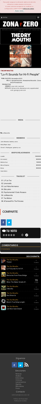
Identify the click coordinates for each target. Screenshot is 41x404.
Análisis (18, 376)
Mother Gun (4, 162)
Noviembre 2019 (16, 78)
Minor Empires (5, 165)
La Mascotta (6, 133)
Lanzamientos (21, 382)
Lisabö (2, 156)
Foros (18, 388)
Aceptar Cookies (19, 11)
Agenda (18, 384)
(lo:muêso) (4, 159)
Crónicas (19, 380)
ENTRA (4, 17)
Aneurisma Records (29, 80)
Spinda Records (16, 80)
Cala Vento (4, 171)
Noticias (19, 374)
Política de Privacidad (20, 399)
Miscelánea (20, 386)
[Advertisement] (20, 104)
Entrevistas (20, 378)
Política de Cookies (20, 401)
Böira (2, 168)
